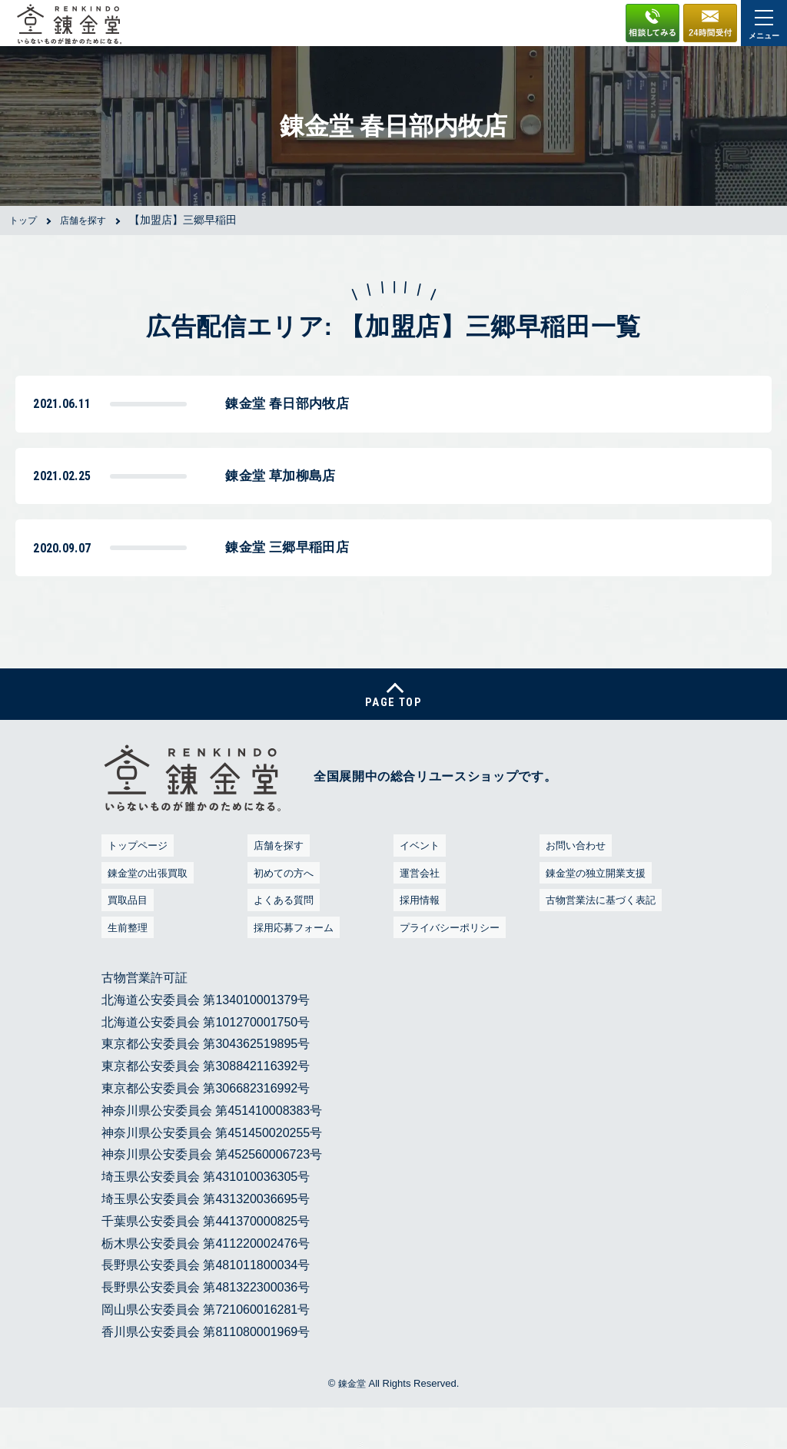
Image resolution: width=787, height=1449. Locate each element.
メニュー (764, 25)
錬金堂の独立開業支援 (597, 913)
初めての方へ (282, 913)
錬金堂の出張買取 (147, 913)
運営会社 (417, 913)
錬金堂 (352, 1424)
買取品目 (124, 940)
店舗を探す (276, 886)
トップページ (136, 886)
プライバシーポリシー (451, 967)
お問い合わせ (574, 886)
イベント (417, 886)
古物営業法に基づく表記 (603, 940)
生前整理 (124, 967)
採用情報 (417, 940)
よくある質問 (282, 940)
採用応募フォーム (293, 967)
